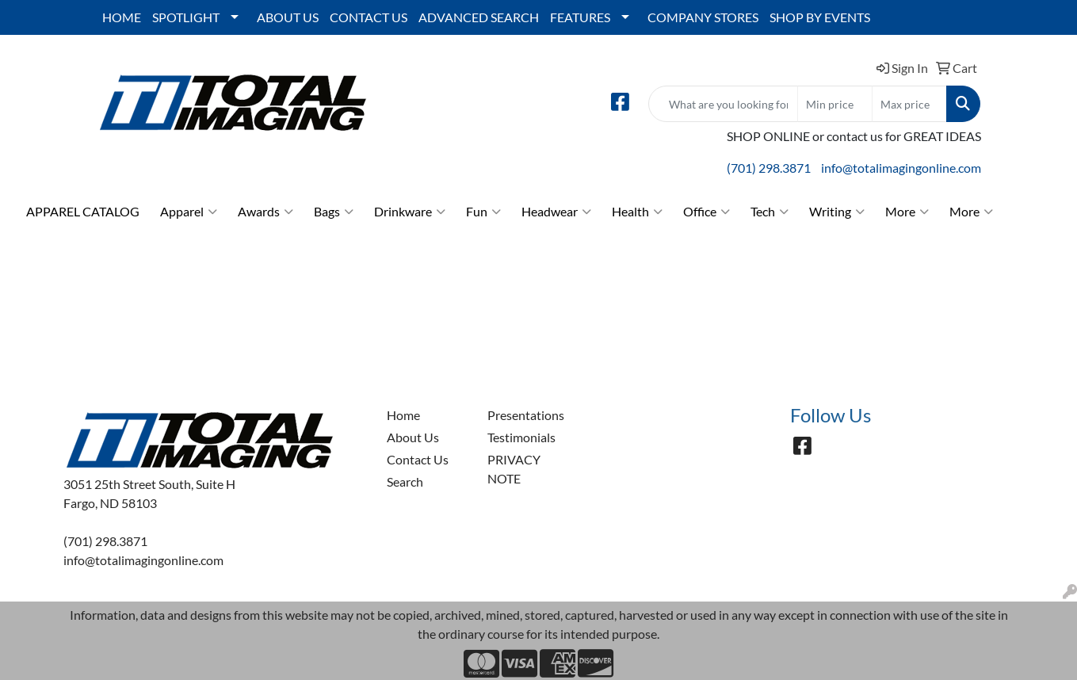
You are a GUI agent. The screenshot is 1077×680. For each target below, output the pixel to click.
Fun (483, 211)
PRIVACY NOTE (513, 469)
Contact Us (418, 459)
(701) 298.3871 (769, 167)
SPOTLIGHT (186, 17)
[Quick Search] (723, 104)
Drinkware (409, 211)
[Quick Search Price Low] (835, 104)
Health (637, 211)
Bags (333, 211)
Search (405, 481)
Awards (265, 211)
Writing (837, 211)
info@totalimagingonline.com (901, 167)
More (907, 211)
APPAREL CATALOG (82, 211)
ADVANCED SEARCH (478, 17)
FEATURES (580, 17)
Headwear (556, 211)
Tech (769, 211)
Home (403, 414)
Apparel (188, 211)
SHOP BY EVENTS (820, 17)
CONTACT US (368, 17)
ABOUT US (288, 17)
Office (706, 211)
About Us (413, 437)
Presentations (525, 414)
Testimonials (521, 437)
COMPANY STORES (702, 17)
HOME (121, 17)
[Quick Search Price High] (909, 104)
